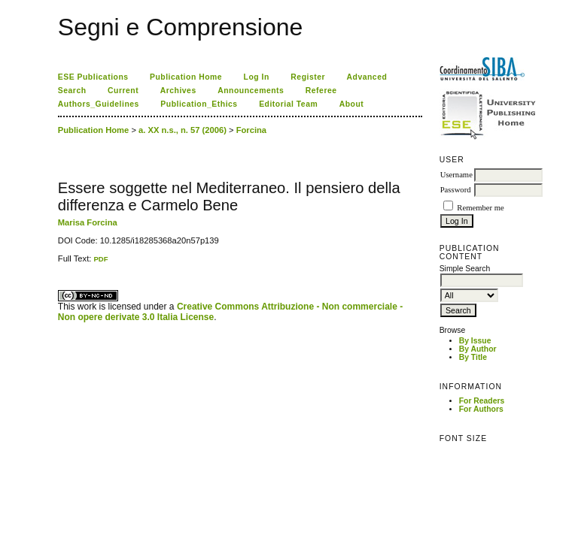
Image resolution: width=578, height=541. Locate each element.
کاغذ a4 (59, 263)
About (351, 104)
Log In (256, 77)
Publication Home (186, 77)
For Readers (482, 401)
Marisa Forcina (87, 222)
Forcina (251, 129)
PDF (100, 259)
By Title (473, 357)
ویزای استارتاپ (61, 263)
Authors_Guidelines (98, 104)
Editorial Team (288, 104)
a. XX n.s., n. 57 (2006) (182, 129)
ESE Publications (93, 77)
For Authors (481, 409)
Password (455, 190)
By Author (478, 349)
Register (308, 77)
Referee (321, 90)
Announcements (251, 90)
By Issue (475, 341)
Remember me (480, 208)
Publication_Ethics (198, 104)
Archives (178, 90)
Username (456, 175)
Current (123, 90)
